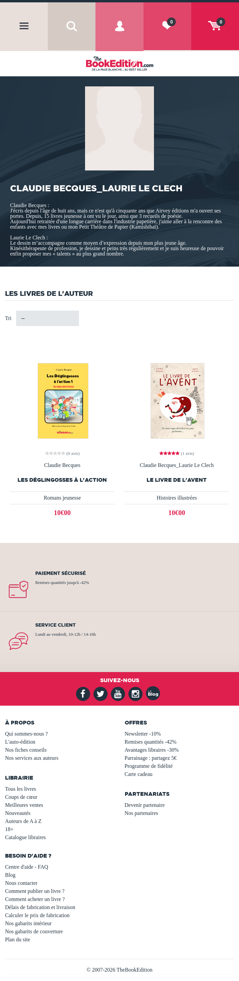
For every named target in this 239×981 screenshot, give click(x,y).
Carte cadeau (139, 774)
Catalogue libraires (25, 837)
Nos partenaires (141, 813)
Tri (8, 318)
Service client (55, 625)
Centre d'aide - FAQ (26, 867)
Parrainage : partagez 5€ (151, 758)
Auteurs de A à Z (23, 821)
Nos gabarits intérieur (28, 923)
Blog (10, 875)
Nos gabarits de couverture (34, 931)
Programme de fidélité (149, 766)
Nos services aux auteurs (31, 758)
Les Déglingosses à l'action (62, 480)
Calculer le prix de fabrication (37, 915)
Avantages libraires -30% (152, 750)
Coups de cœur (21, 797)
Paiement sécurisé (60, 573)
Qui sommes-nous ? (26, 734)
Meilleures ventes (24, 805)
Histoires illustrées (177, 498)
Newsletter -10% (143, 734)
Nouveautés (18, 813)
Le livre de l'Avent (177, 480)
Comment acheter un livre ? (35, 899)
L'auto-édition (20, 742)
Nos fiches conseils (26, 750)
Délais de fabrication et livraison (40, 907)
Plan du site (17, 939)
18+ (9, 829)
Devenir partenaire (145, 805)
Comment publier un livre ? (35, 891)
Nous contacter (21, 883)
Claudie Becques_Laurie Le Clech (177, 465)
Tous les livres (20, 789)
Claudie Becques (62, 465)
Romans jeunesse (62, 498)
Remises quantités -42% (151, 742)
